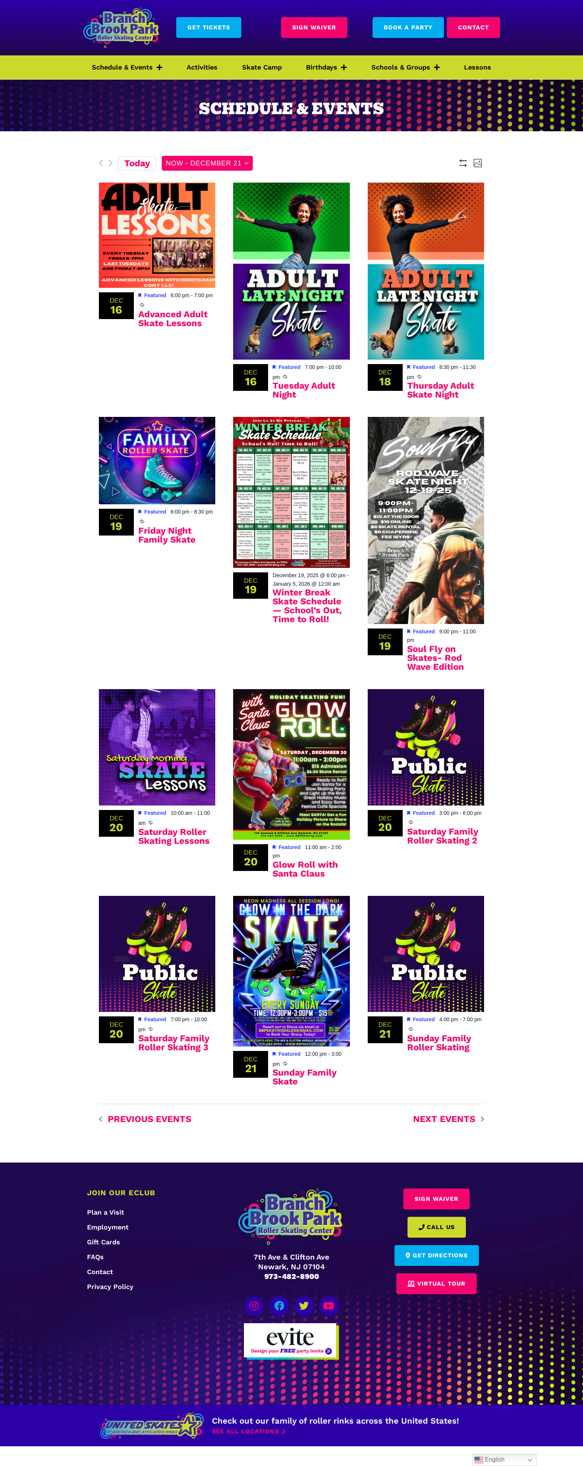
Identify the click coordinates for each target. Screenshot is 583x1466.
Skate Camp (262, 67)
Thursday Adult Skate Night (440, 412)
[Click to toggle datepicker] (207, 163)
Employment (108, 1249)
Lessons (477, 67)
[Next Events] (111, 163)
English (489, 1460)
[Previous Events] (101, 163)
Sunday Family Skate (305, 1099)
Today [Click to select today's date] (137, 163)
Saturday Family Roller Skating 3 (174, 1064)
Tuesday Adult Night (304, 412)
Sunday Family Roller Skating (439, 1064)
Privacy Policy (110, 1308)
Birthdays (326, 67)
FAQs (95, 1278)
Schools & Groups (405, 67)
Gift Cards (103, 1263)
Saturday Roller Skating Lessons (174, 858)
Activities (202, 67)
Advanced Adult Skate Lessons (172, 340)
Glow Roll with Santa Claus (305, 890)
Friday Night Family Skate (167, 556)
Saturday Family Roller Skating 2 (443, 857)
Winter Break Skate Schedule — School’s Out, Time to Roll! (307, 627)
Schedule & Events (127, 67)
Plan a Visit (105, 1234)
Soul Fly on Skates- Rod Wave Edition (435, 679)
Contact (100, 1293)
